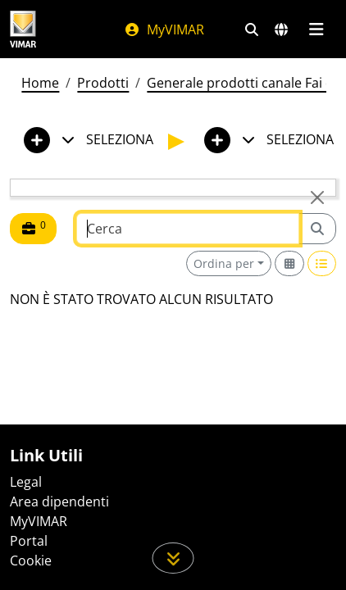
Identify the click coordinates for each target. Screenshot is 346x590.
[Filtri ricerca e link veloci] (252, 29)
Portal (29, 541)
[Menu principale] (316, 29)
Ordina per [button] (223, 263)
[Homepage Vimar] (23, 29)
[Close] (317, 197)
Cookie (31, 560)
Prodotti (103, 83)
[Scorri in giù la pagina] (173, 558)
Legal (26, 482)
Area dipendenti (59, 501)
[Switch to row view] (322, 263)
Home (40, 83)
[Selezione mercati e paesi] (281, 29)
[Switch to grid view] (289, 263)
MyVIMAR (164, 29)
